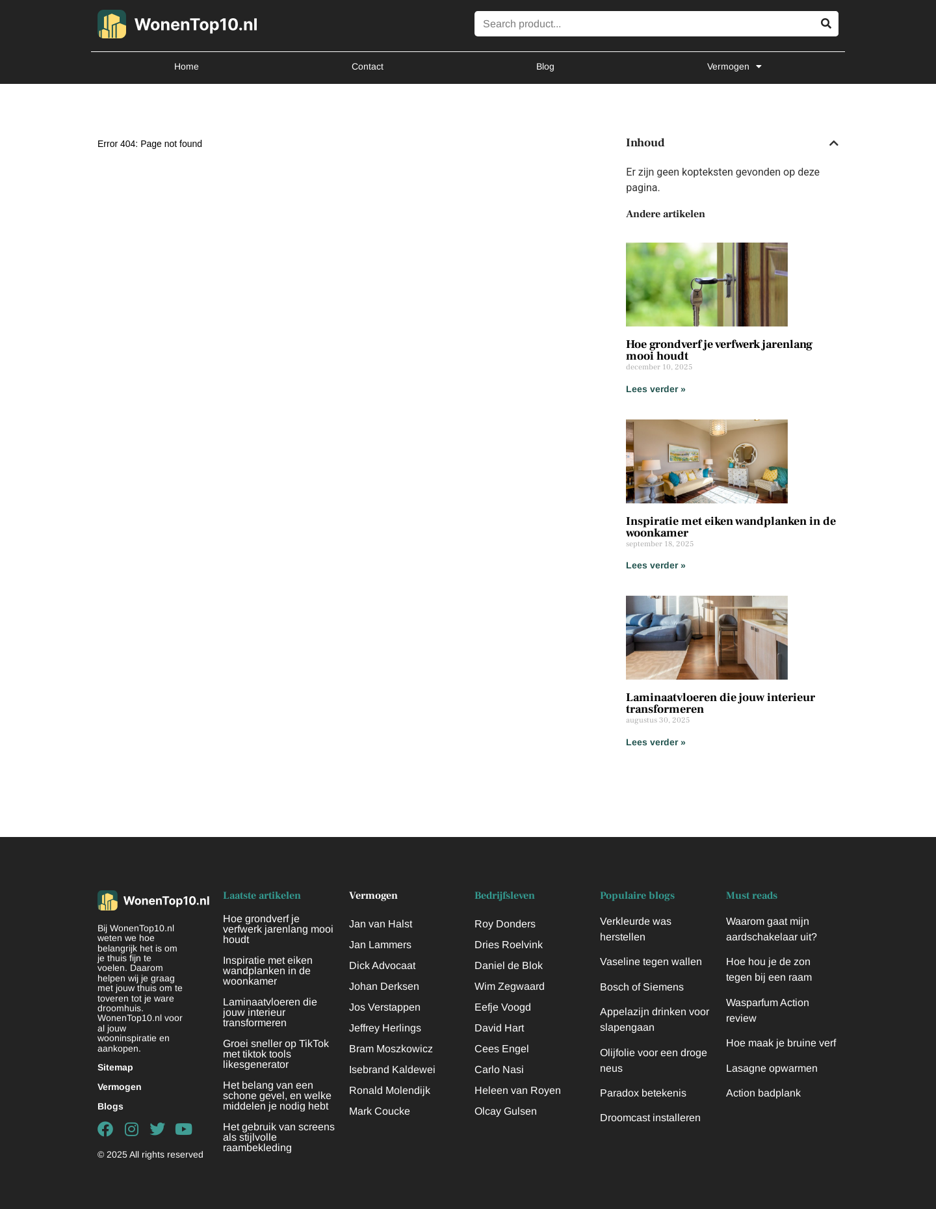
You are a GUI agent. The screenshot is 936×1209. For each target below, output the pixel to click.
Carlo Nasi (499, 1069)
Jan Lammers (380, 944)
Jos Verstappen (385, 1007)
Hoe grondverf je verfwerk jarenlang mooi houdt (719, 350)
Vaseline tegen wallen (651, 961)
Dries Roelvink (508, 944)
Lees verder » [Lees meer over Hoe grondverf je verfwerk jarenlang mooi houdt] (656, 389)
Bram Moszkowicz (391, 1048)
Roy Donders (505, 923)
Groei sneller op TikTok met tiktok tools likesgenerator (276, 1054)
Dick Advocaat (382, 965)
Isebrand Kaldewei (392, 1069)
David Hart (499, 1027)
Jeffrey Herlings (385, 1027)
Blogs (111, 1106)
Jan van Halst (380, 923)
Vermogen (734, 66)
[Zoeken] (825, 23)
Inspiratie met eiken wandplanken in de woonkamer (731, 527)
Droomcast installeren (650, 1117)
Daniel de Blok (508, 965)
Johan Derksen (384, 986)
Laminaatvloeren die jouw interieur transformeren (720, 703)
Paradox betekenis (643, 1092)
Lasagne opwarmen (772, 1068)
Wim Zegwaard (509, 986)
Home (186, 66)
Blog (545, 66)
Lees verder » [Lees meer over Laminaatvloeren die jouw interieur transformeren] (656, 742)
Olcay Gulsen (505, 1111)
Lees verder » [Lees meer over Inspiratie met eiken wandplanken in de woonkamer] (656, 565)
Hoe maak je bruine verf (781, 1042)
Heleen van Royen (517, 1090)
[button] (833, 143)
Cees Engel (501, 1048)
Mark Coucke (379, 1111)
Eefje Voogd (502, 1007)
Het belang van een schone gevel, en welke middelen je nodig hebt (277, 1095)
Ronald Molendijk (389, 1090)
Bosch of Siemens (642, 986)
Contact (368, 66)
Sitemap (115, 1067)
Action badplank (763, 1092)
